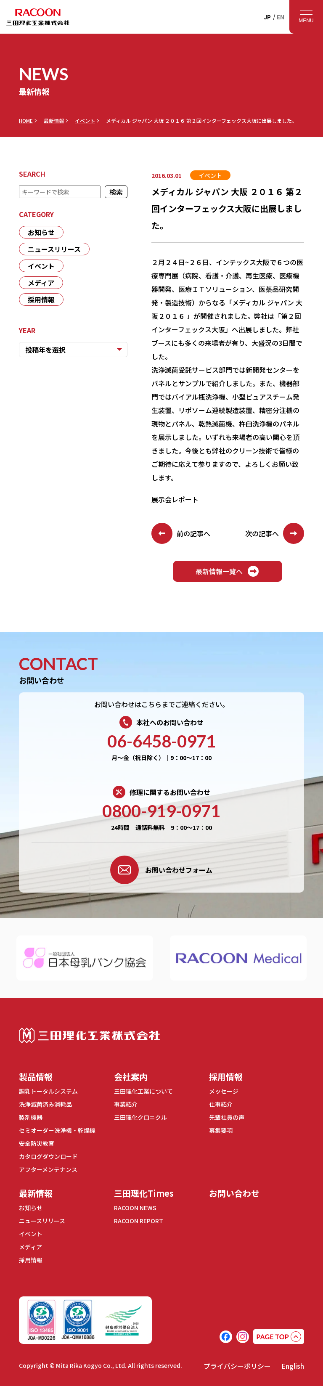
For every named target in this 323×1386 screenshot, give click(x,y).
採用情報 (41, 299)
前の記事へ (180, 533)
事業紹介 (126, 1104)
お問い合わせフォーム (161, 870)
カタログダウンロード (48, 1156)
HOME (26, 120)
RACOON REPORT (138, 1220)
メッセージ (223, 1091)
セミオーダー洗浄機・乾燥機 (57, 1130)
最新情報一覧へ (227, 571)
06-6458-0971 (161, 741)
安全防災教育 (36, 1143)
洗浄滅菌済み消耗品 (45, 1104)
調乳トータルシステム (48, 1091)
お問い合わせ (234, 1193)
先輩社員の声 (226, 1117)
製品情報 (36, 1077)
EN (280, 17)
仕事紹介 (221, 1104)
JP (267, 17)
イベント (85, 120)
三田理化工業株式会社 (89, 1035)
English (292, 1366)
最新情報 (54, 120)
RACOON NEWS (135, 1207)
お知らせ (41, 232)
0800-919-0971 (161, 811)
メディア (41, 283)
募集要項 (221, 1130)
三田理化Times (144, 1193)
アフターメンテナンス (48, 1169)
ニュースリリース (54, 249)
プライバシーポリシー (237, 1366)
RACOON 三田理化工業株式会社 (37, 17)
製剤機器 (30, 1117)
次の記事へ (274, 533)
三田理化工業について (143, 1091)
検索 (116, 192)
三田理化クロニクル (140, 1117)
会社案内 (131, 1077)
